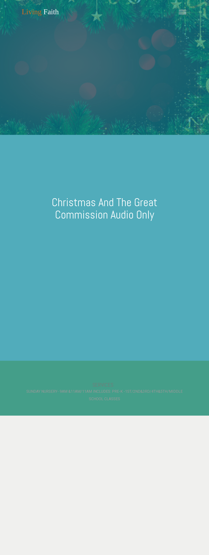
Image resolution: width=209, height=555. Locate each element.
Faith (40, 11)
